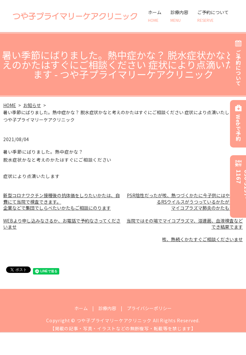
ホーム (154, 16)
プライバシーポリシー (149, 308)
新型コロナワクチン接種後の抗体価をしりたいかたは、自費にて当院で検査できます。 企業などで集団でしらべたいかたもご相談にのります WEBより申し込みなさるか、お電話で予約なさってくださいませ (61, 211)
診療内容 (179, 16)
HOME (9, 105)
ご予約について (213, 16)
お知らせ (32, 105)
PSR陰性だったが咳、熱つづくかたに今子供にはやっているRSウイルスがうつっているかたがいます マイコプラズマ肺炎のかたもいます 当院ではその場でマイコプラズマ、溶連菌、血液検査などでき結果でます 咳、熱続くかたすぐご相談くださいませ (185, 217)
